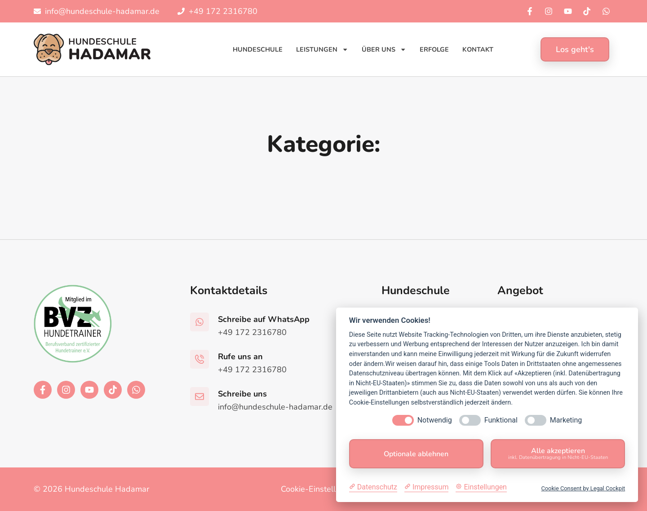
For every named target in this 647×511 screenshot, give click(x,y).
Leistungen (322, 49)
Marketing (566, 420)
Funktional (501, 420)
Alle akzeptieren (558, 453)
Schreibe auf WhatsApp (264, 319)
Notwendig (434, 420)
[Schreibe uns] (199, 396)
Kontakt (477, 49)
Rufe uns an (240, 356)
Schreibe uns (242, 393)
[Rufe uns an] (199, 359)
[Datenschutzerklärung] (373, 487)
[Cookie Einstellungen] (481, 487)
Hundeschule (258, 49)
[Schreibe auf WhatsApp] (199, 322)
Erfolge (434, 49)
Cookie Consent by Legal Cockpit (583, 488)
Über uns (384, 49)
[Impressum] (426, 487)
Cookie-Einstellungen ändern (333, 489)
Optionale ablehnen (416, 454)
